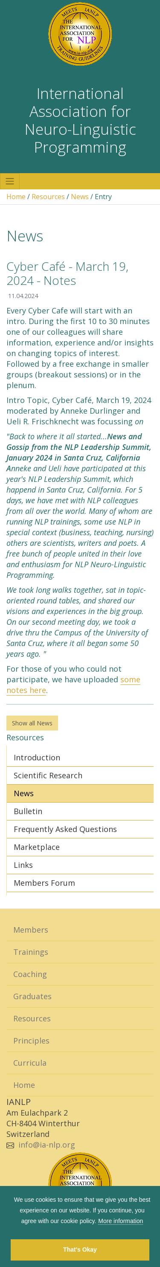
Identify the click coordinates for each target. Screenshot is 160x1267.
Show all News (32, 723)
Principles (31, 1040)
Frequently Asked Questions (65, 829)
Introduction (37, 757)
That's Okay (80, 1249)
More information (120, 1221)
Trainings (30, 952)
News (80, 196)
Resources (48, 196)
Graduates (32, 996)
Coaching (30, 974)
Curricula (30, 1063)
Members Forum (44, 883)
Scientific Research (48, 775)
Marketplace (37, 847)
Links (23, 865)
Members (30, 930)
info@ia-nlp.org (46, 1144)
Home (16, 196)
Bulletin (28, 811)
